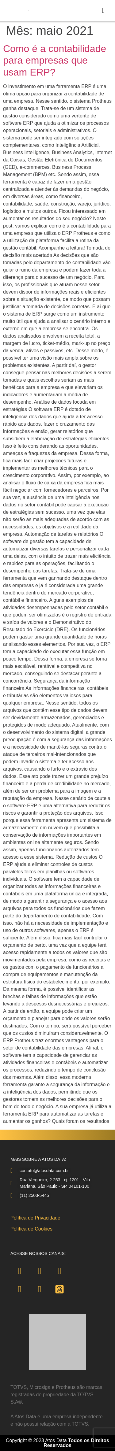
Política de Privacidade (35, 1217)
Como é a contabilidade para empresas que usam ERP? (54, 60)
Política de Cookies (31, 1228)
